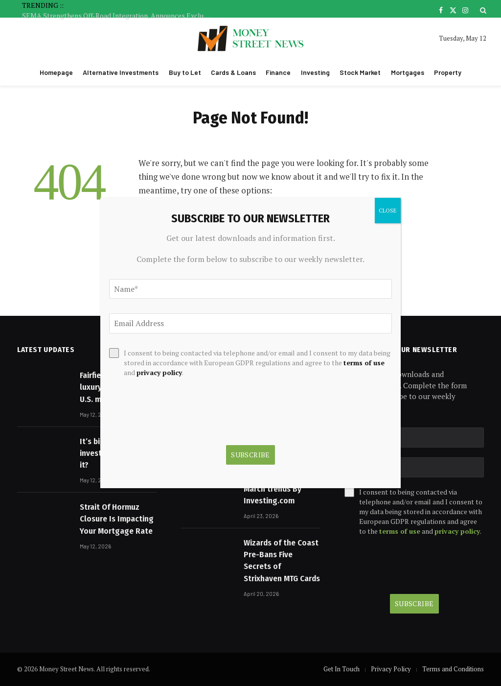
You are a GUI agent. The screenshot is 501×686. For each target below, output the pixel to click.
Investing (315, 72)
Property (447, 72)
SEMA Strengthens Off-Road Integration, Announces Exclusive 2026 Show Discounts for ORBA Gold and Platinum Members (120, 15)
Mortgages (407, 72)
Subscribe (414, 603)
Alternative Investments (121, 72)
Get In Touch (341, 668)
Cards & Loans (233, 72)
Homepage (56, 72)
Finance (278, 72)
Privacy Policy (391, 668)
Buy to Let (185, 72)
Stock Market (360, 72)
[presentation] (414, 565)
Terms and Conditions (453, 668)
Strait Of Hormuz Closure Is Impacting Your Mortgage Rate (117, 519)
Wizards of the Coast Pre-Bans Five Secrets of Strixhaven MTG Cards (282, 561)
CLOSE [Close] (388, 210)
